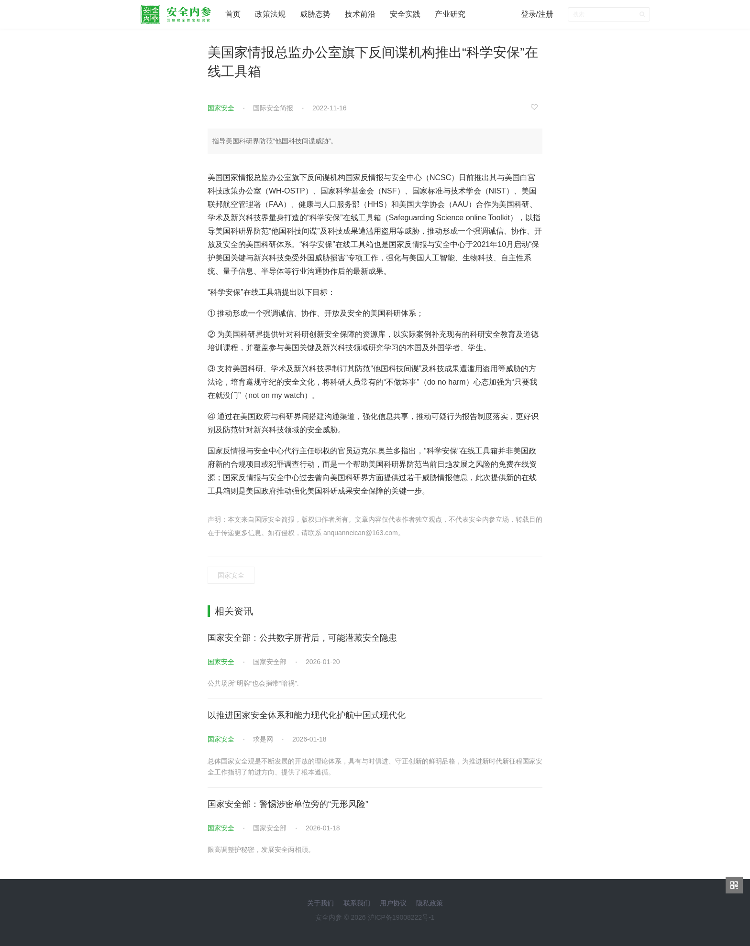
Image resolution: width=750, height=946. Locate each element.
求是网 (263, 739)
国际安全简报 (273, 108)
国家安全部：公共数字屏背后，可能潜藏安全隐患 (302, 638)
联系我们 (356, 903)
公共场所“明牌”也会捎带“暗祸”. (253, 683)
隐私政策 (429, 903)
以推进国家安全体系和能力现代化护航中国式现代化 (307, 715)
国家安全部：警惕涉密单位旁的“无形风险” (288, 804)
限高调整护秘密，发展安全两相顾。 (261, 849)
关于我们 (320, 903)
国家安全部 (270, 662)
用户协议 (393, 903)
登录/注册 (537, 14)
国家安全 (221, 108)
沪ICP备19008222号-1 (401, 917)
